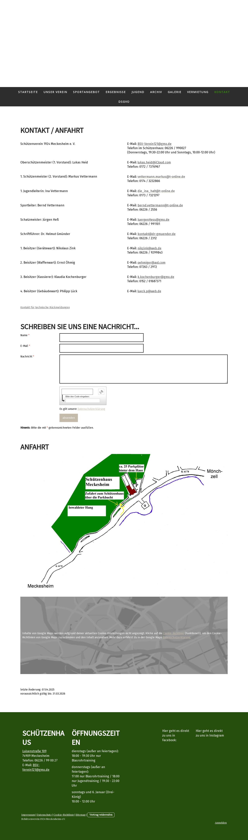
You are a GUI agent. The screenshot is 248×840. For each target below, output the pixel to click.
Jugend (138, 92)
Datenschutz (44, 814)
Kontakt (222, 92)
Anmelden (221, 822)
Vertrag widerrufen (101, 814)
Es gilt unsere (82, 409)
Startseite (28, 92)
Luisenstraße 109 (34, 751)
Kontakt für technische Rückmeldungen (45, 307)
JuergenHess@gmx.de (153, 219)
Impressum (28, 814)
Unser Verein (55, 92)
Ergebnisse (116, 92)
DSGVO (124, 101)
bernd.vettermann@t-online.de (160, 205)
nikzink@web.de (149, 248)
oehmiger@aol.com (151, 262)
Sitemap (81, 814)
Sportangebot (86, 92)
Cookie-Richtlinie (173, 633)
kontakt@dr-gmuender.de (157, 234)
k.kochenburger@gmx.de (156, 277)
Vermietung (197, 92)
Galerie (174, 92)
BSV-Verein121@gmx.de (154, 144)
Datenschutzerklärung (91, 409)
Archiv (156, 92)
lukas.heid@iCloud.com (154, 162)
